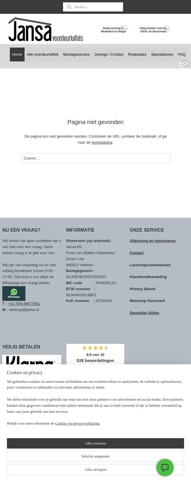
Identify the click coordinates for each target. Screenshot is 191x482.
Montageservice (76, 54)
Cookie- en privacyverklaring (77, 472)
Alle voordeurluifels (43, 54)
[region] (57, 445)
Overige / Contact (108, 54)
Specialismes (162, 54)
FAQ (182, 54)
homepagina (102, 142)
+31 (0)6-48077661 (24, 303)
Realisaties (137, 54)
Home (17, 54)
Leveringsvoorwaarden (150, 265)
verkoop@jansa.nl (24, 309)
